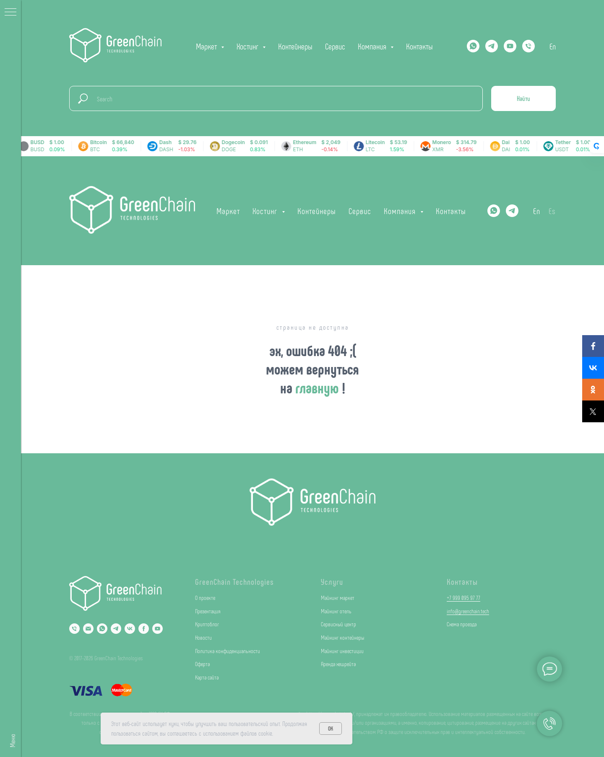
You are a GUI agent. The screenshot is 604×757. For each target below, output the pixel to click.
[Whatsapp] (473, 46)
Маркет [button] (207, 46)
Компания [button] (373, 46)
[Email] (88, 628)
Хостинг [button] (248, 46)
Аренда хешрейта (338, 663)
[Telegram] (491, 46)
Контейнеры (295, 46)
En (552, 46)
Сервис (335, 46)
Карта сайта (207, 677)
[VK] (130, 628)
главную (318, 387)
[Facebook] (143, 628)
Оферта (202, 663)
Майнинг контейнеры (342, 637)
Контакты (419, 46)
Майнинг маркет (337, 597)
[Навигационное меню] (10, 12)
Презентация (208, 611)
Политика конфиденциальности (227, 650)
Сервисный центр (338, 624)
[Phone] (74, 628)
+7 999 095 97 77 (463, 597)
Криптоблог (207, 624)
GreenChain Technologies (234, 581)
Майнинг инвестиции (342, 650)
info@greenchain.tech (468, 611)
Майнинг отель (336, 611)
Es (552, 211)
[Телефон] (528, 46)
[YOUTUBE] (510, 46)
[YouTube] (157, 628)
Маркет (228, 211)
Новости (203, 637)
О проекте (205, 597)
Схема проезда (461, 624)
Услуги (332, 581)
